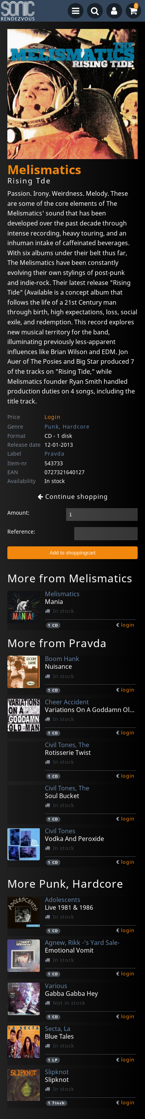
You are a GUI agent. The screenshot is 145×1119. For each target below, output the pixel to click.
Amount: (18, 512)
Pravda (54, 453)
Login (52, 416)
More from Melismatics (69, 578)
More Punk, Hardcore (65, 883)
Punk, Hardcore (67, 426)
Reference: (21, 531)
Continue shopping (73, 496)
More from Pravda (57, 643)
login (128, 624)
